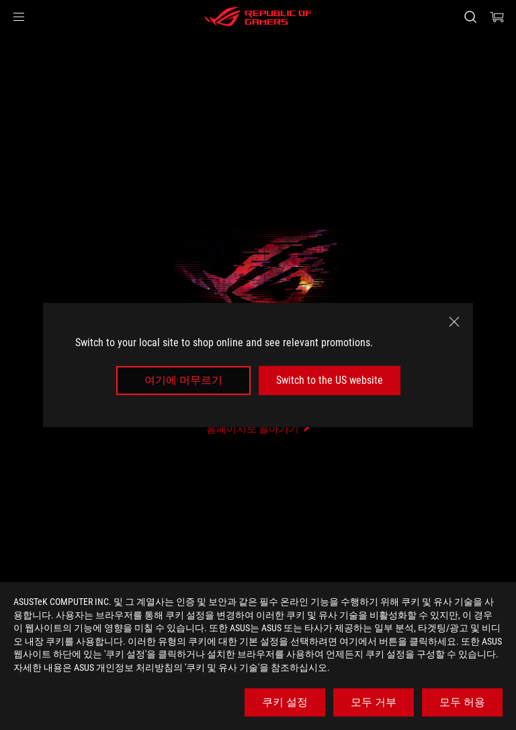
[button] (19, 17)
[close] (454, 322)
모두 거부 (373, 702)
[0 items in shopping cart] (497, 17)
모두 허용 (462, 702)
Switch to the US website (329, 380)
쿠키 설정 (285, 702)
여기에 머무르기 (183, 380)
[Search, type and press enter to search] (470, 17)
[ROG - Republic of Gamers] (258, 17)
